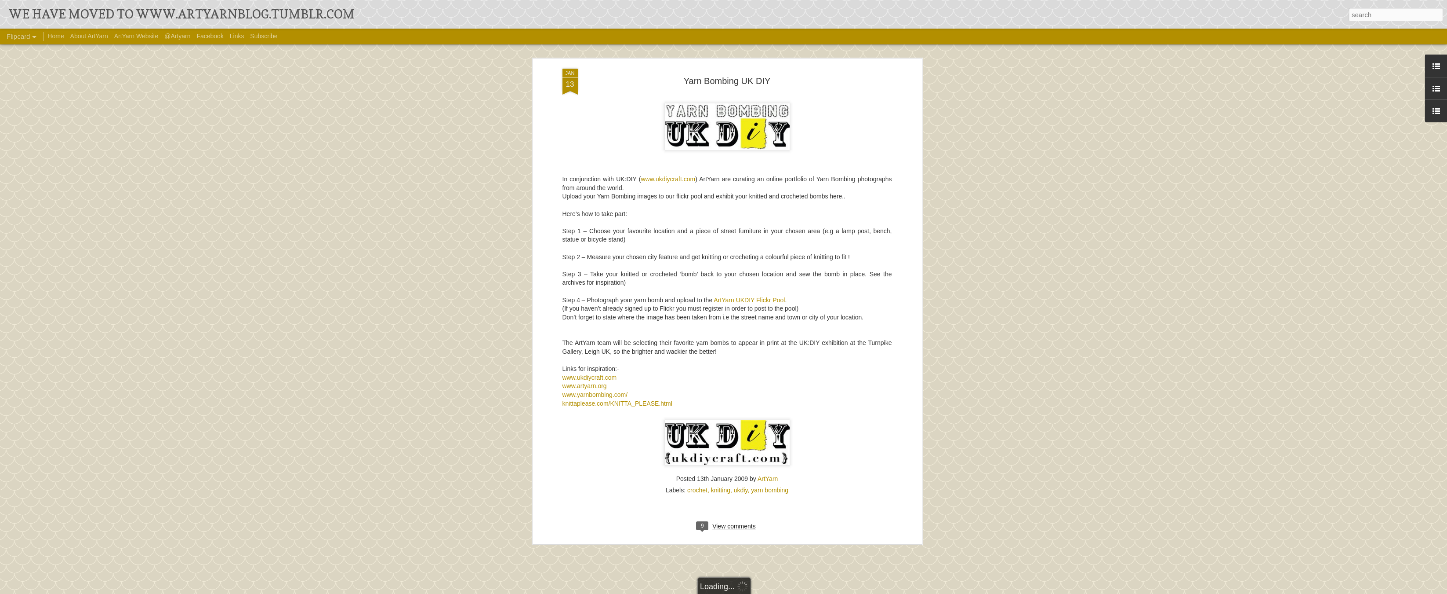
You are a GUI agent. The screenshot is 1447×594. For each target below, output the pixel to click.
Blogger (802, 588)
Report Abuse (827, 588)
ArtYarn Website (136, 36)
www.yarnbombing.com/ (595, 232)
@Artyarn (177, 36)
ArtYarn (768, 316)
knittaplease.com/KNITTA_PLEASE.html (617, 240)
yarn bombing (769, 327)
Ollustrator (753, 588)
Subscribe (263, 36)
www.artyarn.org (584, 223)
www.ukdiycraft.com (589, 215)
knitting (720, 327)
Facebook (209, 36)
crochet (697, 327)
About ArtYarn (89, 36)
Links (237, 36)
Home (55, 36)
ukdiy (741, 327)
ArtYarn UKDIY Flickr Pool (749, 137)
